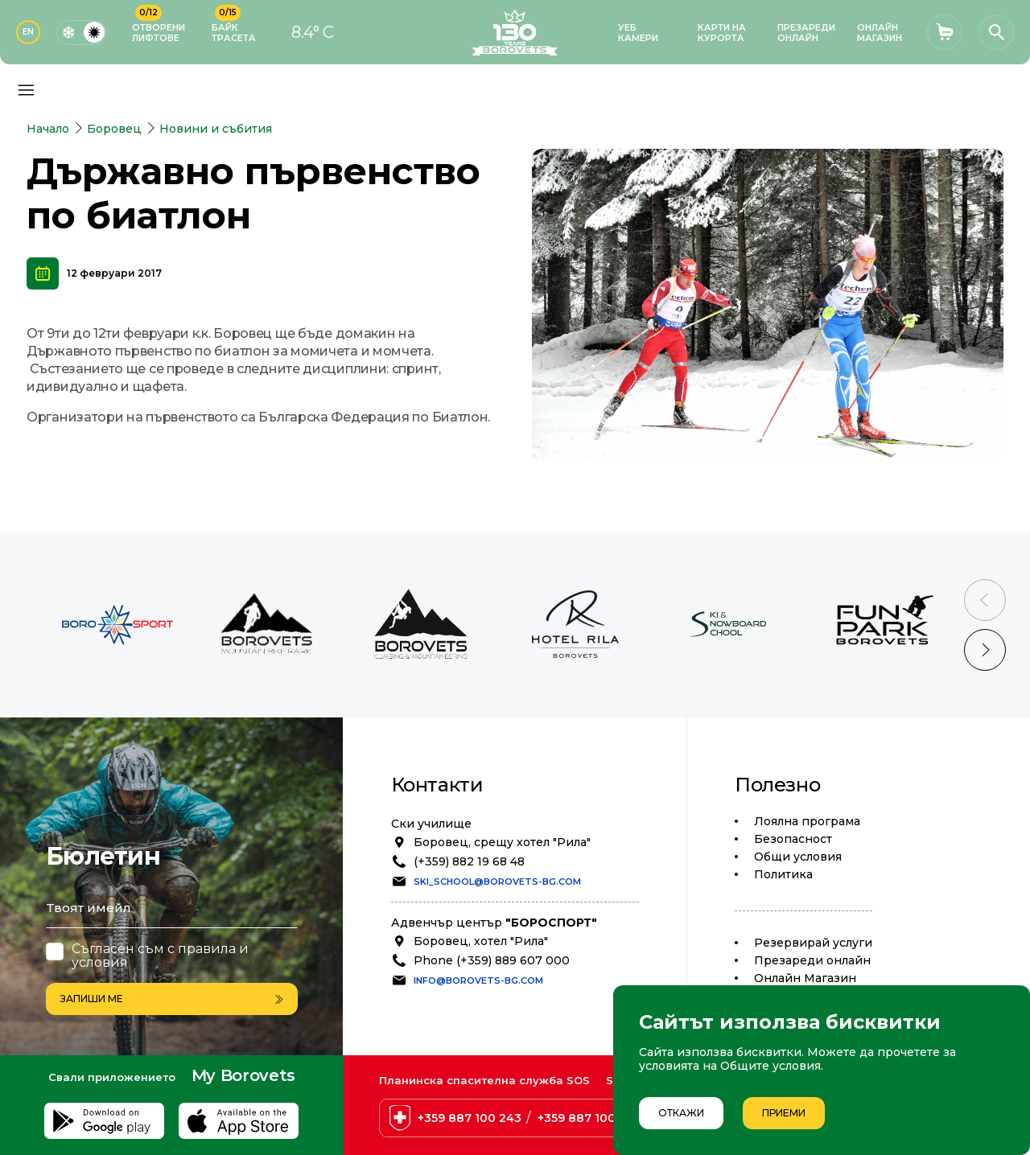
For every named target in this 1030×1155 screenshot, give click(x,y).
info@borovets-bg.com (478, 980)
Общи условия (798, 856)
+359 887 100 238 (589, 1118)
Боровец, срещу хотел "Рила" (502, 842)
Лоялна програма (807, 821)
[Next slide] (985, 650)
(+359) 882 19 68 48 (469, 861)
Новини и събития (215, 128)
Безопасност (793, 839)
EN (28, 32)
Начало (48, 128)
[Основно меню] (25, 90)
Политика (783, 874)
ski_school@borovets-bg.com (497, 881)
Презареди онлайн (812, 960)
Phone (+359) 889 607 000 (492, 960)
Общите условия (770, 1065)
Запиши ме (171, 999)
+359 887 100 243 (469, 1118)
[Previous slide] (985, 600)
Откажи (681, 1113)
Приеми (783, 1113)
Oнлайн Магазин (805, 978)
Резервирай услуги (813, 942)
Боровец (114, 128)
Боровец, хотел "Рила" (481, 941)
